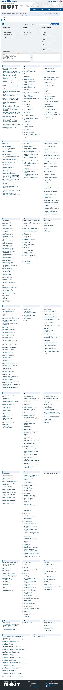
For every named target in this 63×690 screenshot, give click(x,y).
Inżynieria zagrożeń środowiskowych (11, 384)
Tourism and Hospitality (49, 576)
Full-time (25, 29)
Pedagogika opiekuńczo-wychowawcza (28, 479)
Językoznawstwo (27, 318)
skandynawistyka (28, 565)
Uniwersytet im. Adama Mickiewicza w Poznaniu (16, 60)
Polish (44, 44)
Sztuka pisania (27, 613)
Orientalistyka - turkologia (9, 503)
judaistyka (26, 320)
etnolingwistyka (47, 197)
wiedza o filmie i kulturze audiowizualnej (49, 623)
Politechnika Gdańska (16, 57)
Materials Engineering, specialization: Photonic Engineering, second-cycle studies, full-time (31, 466)
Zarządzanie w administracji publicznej (12, 667)
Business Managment (49, 118)
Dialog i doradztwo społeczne (30, 148)
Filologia (5, 223)
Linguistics (6, 398)
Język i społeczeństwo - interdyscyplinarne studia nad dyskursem (30, 312)
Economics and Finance (49, 146)
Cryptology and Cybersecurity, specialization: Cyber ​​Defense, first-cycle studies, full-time (11, 194)
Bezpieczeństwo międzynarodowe (51, 77)
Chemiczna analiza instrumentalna (11, 156)
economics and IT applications (50, 147)
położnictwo (27, 513)
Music (25, 455)
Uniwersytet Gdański (16, 59)
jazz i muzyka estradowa (29, 308)
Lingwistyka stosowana (8, 404)
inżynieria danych (7, 357)
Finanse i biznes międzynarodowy (10, 287)
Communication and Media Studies (11, 159)
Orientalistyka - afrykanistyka (9, 489)
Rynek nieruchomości (8, 590)
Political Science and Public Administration (29, 499)
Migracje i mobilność (28, 446)
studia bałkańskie (28, 593)
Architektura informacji (29, 107)
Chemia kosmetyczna (8, 146)
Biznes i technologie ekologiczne (51, 109)
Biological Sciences (48, 99)
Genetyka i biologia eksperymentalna (32, 220)
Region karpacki (7, 568)
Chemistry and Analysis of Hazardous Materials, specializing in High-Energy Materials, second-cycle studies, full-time (11, 176)
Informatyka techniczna (8, 337)
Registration (57, 9)
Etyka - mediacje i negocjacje (50, 203)
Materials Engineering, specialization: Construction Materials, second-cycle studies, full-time (31, 462)
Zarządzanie (6, 638)
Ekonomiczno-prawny (49, 171)
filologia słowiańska (7, 274)
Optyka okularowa (7, 486)
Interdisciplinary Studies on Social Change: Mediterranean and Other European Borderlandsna (10, 342)
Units (48, 9)
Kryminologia (47, 340)
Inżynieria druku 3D (8, 358)
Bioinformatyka (47, 93)
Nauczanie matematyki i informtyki (51, 398)
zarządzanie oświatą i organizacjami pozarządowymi (14, 659)
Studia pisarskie (27, 601)
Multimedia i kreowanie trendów (31, 454)
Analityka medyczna (28, 82)
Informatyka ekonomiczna (9, 327)
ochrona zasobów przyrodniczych (10, 481)
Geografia (26, 226)
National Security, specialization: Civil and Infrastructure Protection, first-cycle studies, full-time (52, 414)
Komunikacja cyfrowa (49, 314)
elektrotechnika (47, 180)
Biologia (46, 95)
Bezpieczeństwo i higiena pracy (51, 71)
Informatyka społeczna (8, 334)
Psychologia (27, 544)
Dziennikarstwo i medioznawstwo (31, 169)
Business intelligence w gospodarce (52, 114)
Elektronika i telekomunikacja (50, 177)
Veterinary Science (28, 622)
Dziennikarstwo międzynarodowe (31, 177)
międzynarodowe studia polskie (31, 444)
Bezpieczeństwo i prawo (49, 73)
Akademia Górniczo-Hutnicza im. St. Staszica (16, 55)
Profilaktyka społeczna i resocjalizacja (32, 532)
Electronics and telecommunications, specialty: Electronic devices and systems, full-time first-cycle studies (51, 213)
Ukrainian (44, 47)
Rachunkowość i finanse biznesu (10, 562)
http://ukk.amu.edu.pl (35, 686)
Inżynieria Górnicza (7, 360)
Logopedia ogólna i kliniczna (9, 425)
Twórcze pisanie (48, 589)
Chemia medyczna (7, 149)
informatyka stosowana (8, 335)
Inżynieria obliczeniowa (8, 379)
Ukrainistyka (6, 622)
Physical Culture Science (29, 488)
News (34, 9)
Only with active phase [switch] (31, 24)
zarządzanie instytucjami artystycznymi (12, 652)
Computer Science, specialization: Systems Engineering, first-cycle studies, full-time (11, 190)
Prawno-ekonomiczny (28, 518)
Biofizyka (46, 91)
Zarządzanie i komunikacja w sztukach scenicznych (14, 649)
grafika (26, 260)
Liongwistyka (6, 408)
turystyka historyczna (49, 582)
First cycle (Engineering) (7, 30)
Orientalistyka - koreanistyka (9, 499)
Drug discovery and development (31, 162)
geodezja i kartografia (29, 222)
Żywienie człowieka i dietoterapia (41, 636)
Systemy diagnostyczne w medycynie (32, 608)
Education (46, 149)
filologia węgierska (7, 279)
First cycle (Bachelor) (7, 29)
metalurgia (26, 434)
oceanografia (6, 473)
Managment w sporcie (29, 402)
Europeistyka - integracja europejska (52, 207)
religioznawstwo (7, 570)
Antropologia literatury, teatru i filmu (32, 98)
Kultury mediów (47, 353)
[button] (2, 1)
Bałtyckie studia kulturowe (50, 68)
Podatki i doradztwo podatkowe (31, 496)
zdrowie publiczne (7, 675)
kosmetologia (47, 327)
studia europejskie (28, 597)
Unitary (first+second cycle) (8, 34)
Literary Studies (7, 410)
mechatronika (27, 421)
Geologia (26, 237)
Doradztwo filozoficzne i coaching (31, 157)
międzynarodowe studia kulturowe (31, 440)
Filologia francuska (8, 234)
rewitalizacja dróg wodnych (9, 576)
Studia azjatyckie (28, 592)
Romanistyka (6, 582)
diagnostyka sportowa (29, 146)
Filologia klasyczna (7, 246)
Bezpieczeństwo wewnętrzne (50, 85)
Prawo (26, 520)
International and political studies (11, 347)
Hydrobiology (47, 231)
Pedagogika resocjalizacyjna (30, 484)
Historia (46, 223)
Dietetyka (26, 149)
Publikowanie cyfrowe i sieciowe (31, 547)
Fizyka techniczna (7, 301)
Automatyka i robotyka (29, 132)
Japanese (44, 39)
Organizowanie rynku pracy (9, 487)
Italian (44, 49)
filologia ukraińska (7, 277)
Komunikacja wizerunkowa (50, 320)
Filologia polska (7, 260)
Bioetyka (46, 90)
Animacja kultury (28, 90)
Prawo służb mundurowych (30, 523)
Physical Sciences (28, 490)
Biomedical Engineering (49, 103)
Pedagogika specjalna (29, 485)
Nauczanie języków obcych (50, 396)
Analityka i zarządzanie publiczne (31, 81)
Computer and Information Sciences (11, 161)
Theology (46, 574)
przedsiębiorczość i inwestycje (30, 538)
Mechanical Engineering (29, 414)
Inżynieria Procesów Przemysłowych (11, 381)
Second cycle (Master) (7, 32)
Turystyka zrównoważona (49, 587)
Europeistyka (47, 205)
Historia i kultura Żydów (49, 225)
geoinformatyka (27, 236)
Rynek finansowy (7, 589)
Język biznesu (27, 309)
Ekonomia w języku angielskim (50, 169)
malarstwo (26, 395)
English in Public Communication (51, 183)
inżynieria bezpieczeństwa (9, 354)
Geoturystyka (27, 247)
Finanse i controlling (8, 288)
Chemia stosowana (7, 151)
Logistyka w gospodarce (8, 422)
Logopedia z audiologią (8, 427)
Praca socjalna (27, 515)
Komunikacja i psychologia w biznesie (52, 316)
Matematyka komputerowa (30, 407)
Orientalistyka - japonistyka (9, 497)
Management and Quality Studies (31, 398)
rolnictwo (5, 581)
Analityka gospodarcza (29, 79)
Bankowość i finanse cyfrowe (50, 70)
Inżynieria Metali (7, 374)
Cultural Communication (9, 162)
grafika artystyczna (28, 261)
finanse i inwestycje (8, 290)
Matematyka (27, 406)
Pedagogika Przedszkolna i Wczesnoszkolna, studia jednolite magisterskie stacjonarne (30, 550)
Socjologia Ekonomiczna (29, 576)
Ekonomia (46, 168)
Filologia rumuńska (7, 272)
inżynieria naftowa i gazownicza (10, 376)
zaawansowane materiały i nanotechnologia (13, 636)
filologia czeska (7, 233)
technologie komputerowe (50, 571)
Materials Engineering (29, 410)
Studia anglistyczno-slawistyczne (31, 590)
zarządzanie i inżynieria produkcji (10, 647)
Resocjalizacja (6, 572)
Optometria (6, 484)
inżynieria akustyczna (8, 352)
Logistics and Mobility (8, 415)
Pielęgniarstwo (27, 493)
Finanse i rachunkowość (9, 292)
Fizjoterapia (6, 295)
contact (48, 686)
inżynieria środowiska (8, 382)
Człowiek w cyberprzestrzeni (9, 173)
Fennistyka (6, 220)
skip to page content (0, 0)
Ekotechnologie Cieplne (49, 173)
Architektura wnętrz (28, 114)
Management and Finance (29, 396)
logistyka (6, 416)
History (46, 228)
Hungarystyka (47, 230)
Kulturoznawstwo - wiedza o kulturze (52, 351)
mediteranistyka (27, 429)
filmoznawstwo (7, 222)
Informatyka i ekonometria (9, 332)
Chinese (44, 32)
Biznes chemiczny (48, 107)
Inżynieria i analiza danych (9, 362)
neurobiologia (47, 406)
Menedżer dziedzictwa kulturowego (31, 431)
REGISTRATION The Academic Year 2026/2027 (31, 6)
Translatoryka (47, 578)
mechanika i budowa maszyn (30, 417)
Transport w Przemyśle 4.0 (50, 579)
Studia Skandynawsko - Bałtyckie (31, 605)
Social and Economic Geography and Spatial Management (31, 569)
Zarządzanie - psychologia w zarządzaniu (12, 641)
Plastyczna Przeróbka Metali (30, 495)
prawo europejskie (28, 521)
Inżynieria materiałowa (8, 369)
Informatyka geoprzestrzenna (10, 329)
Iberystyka (6, 308)
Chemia (5, 145)
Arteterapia (26, 123)
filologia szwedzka (7, 276)
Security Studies (27, 562)
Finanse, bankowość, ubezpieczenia (11, 285)
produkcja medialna (28, 524)
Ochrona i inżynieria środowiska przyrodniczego (10, 477)
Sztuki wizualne (27, 616)
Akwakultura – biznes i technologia (31, 74)
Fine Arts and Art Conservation (10, 293)
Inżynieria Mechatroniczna (9, 373)
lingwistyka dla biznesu (8, 399)
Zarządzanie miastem (8, 654)
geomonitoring (27, 242)
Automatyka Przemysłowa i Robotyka (32, 134)
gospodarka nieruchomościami (30, 253)
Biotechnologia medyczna (49, 106)
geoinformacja (27, 234)
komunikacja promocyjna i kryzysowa (52, 319)
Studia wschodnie (28, 606)
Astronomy (26, 129)
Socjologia (26, 575)
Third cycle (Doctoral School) (8, 37)
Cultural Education (7, 164)
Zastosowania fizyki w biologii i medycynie (12, 673)
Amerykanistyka (27, 76)
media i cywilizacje (28, 426)
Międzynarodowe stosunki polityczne (32, 438)
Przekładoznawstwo (28, 542)
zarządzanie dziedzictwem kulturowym (12, 646)
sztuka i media (27, 611)
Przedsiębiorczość (28, 536)
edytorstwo (46, 160)
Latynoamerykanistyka (8, 395)
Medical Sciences (28, 427)
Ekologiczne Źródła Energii (50, 163)
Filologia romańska (8, 263)
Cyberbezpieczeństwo (8, 167)
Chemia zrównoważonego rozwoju (11, 153)
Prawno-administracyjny (29, 516)
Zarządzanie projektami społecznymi (11, 662)
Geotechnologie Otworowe (30, 245)
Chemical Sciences (7, 154)
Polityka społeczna (28, 510)
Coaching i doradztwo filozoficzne (10, 157)
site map (48, 684)
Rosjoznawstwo (7, 584)
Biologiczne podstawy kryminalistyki (52, 101)
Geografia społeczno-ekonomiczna (31, 230)
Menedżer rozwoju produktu (30, 432)
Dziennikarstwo (27, 165)
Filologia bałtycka (7, 226)
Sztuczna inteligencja (28, 609)
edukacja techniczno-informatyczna (52, 158)
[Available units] (16, 58)
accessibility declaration (51, 685)
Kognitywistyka (47, 309)
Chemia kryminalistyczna (9, 148)
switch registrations (48, 13)
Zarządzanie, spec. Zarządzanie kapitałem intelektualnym (15, 663)
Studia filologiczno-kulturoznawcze (31, 598)
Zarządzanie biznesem (8, 644)
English (44, 29)
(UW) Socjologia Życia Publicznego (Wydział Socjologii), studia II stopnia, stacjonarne (10, 109)
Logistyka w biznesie (8, 421)
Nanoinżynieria (47, 395)
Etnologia (46, 199)
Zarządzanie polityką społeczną (10, 660)
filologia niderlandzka (8, 254)
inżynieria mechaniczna (8, 371)
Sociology (26, 573)
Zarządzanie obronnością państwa (11, 655)
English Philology (48, 185)
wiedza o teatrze (48, 625)
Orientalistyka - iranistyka (9, 495)
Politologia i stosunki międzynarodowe (28, 503)
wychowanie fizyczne (48, 630)
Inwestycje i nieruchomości (9, 350)
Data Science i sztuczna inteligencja (31, 145)
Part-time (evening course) (28, 30)
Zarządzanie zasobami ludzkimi (10, 670)
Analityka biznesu (28, 78)
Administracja (27, 68)
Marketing (26, 404)
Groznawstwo (27, 263)
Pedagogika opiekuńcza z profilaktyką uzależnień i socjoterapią (31, 476)
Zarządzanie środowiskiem (9, 665)
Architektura (27, 106)
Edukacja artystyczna (49, 151)
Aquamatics (27, 101)
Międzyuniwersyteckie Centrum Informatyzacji (28, 688)
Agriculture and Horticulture (30, 71)
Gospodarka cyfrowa (28, 252)
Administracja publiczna (29, 70)
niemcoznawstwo (48, 407)
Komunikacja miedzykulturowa (51, 317)
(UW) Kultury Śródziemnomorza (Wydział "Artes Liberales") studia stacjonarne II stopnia (11, 113)
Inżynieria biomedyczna (8, 355)
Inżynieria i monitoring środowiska (11, 363)
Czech (44, 34)
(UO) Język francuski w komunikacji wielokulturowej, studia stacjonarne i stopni (11, 87)
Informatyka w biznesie (8, 339)
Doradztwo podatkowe (29, 158)
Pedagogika (27, 473)
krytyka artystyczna (48, 343)
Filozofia (5, 284)
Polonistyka (26, 511)
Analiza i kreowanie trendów (30, 87)
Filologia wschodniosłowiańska (10, 282)
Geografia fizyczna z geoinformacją (31, 228)
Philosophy (27, 487)
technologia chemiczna (49, 564)
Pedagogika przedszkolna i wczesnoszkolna (29, 481)
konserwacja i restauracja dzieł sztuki (52, 325)
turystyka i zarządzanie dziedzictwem (52, 586)
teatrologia (46, 562)
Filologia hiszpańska (8, 243)
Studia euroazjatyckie (29, 595)
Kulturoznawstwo (48, 347)
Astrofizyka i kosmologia (29, 126)
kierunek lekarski (48, 308)
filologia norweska (7, 255)
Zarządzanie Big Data (8, 643)
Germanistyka (27, 249)
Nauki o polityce (47, 402)
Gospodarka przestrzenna (30, 255)
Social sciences (27, 572)
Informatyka (6, 326)
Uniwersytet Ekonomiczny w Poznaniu (16, 58)
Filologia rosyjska (7, 268)
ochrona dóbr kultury (8, 475)
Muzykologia (27, 459)
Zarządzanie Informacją (8, 651)
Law (4, 396)
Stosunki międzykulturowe (30, 584)
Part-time (25, 34)
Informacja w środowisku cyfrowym (11, 318)
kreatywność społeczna (49, 333)
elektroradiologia (48, 179)
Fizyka (5, 297)
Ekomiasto (46, 165)
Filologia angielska (7, 225)
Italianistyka (6, 385)
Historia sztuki (47, 226)
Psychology (26, 546)
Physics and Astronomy (29, 492)
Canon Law (6, 143)
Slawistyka (26, 567)
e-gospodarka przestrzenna (50, 161)
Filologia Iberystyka (7, 245)
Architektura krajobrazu (29, 109)
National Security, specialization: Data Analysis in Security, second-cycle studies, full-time (51, 418)
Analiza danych (27, 86)
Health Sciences (47, 220)
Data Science (27, 143)
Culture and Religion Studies (9, 165)
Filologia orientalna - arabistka (10, 259)
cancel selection (56, 13)
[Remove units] (31, 57)
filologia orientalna (8, 257)
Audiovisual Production (29, 131)
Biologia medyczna (48, 98)
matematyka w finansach (29, 409)
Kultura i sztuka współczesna (50, 345)
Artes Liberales (27, 121)
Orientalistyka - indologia (9, 494)
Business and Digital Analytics (50, 112)
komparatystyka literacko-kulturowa (52, 312)
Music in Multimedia (28, 457)
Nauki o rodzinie (48, 404)
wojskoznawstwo (48, 627)
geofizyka (26, 225)
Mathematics (27, 412)
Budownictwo (47, 111)
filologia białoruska (7, 228)
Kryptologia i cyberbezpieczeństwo (51, 342)
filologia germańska (8, 236)
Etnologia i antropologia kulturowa (51, 200)
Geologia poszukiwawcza (29, 239)
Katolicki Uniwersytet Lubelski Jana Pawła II (16, 56)
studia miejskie (27, 600)
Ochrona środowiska (8, 479)
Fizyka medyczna (7, 300)
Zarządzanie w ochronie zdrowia (10, 668)
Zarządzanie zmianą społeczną (10, 671)
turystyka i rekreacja (49, 584)
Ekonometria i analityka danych (51, 166)
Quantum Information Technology (51, 473)
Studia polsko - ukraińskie (29, 603)
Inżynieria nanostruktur (8, 377)
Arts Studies (27, 124)
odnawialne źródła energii (9, 483)
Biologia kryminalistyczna (49, 96)
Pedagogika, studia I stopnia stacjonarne (32, 556)
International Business (8, 349)
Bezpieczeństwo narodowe (50, 79)
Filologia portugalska (8, 262)
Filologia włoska (7, 280)
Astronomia (26, 127)
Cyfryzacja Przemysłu (8, 172)
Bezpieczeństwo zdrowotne (50, 87)
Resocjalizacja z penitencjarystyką (10, 575)
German (44, 42)
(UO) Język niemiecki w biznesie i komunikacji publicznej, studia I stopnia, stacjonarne (11, 91)
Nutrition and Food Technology (51, 410)
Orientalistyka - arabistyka (9, 491)
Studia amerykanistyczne (29, 589)
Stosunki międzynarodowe (30, 585)
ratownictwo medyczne (8, 567)
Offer (41, 9)
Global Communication (29, 250)
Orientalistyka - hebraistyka (9, 492)
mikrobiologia (27, 449)
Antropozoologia (27, 99)
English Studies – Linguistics (50, 190)
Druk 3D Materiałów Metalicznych (31, 163)
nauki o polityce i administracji (50, 420)
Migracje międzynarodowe (30, 448)
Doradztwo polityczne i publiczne (31, 160)
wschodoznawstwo (48, 628)
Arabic (44, 30)
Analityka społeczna (28, 84)
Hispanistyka (47, 222)
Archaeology (27, 103)
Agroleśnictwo (27, 73)
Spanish (44, 37)
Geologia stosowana (28, 241)
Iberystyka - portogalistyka (9, 309)
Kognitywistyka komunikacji (50, 311)
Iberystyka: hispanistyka (8, 311)
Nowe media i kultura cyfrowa (50, 409)
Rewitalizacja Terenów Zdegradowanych (7, 579)
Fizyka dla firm (6, 298)
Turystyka (46, 581)
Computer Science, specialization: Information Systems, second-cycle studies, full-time (10, 186)
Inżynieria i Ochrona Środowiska (10, 365)
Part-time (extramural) (27, 32)
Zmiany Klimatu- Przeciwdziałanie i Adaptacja (13, 676)
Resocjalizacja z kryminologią (9, 573)
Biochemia (46, 88)
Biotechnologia (47, 104)
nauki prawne (46, 422)
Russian (44, 46)
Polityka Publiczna (28, 508)
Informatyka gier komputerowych (10, 330)
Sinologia (26, 564)
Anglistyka (26, 89)
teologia (46, 573)
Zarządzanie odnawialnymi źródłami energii (13, 657)
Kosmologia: (47, 328)
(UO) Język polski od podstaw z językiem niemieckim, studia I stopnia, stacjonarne (11, 95)
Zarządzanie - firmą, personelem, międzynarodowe (14, 639)
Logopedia (6, 424)
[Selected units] (46, 57)
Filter (53, 24)
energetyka (46, 182)
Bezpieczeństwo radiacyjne (50, 83)
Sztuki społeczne (28, 614)
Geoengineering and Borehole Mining (32, 223)
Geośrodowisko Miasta (29, 244)
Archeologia (27, 104)
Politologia (26, 501)
